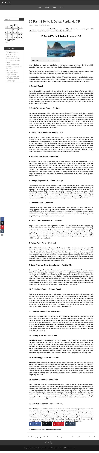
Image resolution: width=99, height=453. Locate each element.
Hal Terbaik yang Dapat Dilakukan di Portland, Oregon (54, 60)
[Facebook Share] (35, 424)
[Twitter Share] (47, 424)
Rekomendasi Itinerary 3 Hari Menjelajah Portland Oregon (13, 60)
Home (39, 7)
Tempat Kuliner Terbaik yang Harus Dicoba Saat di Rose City (13, 66)
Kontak (62, 7)
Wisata (54, 7)
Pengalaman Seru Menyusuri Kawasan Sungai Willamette (12, 72)
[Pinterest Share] (58, 424)
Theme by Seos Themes (71, 450)
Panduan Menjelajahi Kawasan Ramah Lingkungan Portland (12, 54)
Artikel (47, 7)
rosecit (48, 25)
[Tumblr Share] (70, 424)
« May (6, 42)
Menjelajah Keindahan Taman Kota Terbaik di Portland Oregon (12, 79)
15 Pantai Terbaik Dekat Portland (53, 429)
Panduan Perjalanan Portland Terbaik (77, 439)
